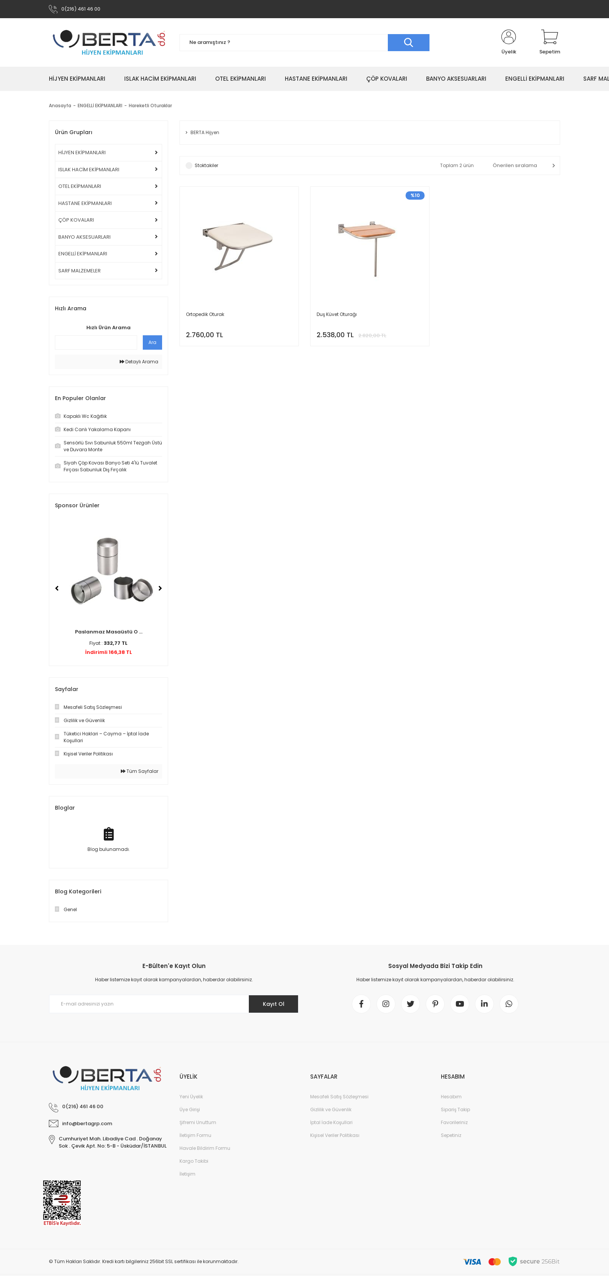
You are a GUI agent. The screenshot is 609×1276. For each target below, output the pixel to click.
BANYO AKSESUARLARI (84, 237)
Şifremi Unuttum (198, 1122)
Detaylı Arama (139, 361)
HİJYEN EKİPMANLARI (82, 152)
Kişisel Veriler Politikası (334, 1135)
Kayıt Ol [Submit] (273, 1004)
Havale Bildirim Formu (205, 1148)
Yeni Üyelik (191, 1096)
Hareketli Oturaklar (150, 105)
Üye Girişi (190, 1109)
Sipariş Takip (455, 1109)
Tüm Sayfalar (139, 771)
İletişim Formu (195, 1135)
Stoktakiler (206, 165)
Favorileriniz (454, 1122)
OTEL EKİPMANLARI (79, 186)
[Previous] (57, 588)
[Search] (304, 42)
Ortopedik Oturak (205, 314)
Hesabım (451, 1096)
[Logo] (108, 42)
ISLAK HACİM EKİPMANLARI (88, 169)
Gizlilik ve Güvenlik (330, 1109)
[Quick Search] (96, 342)
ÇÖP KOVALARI (76, 220)
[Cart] (549, 42)
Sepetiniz (451, 1135)
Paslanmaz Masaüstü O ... (108, 631)
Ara (152, 342)
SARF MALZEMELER (79, 270)
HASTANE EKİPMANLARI (85, 203)
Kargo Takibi (194, 1161)
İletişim (187, 1174)
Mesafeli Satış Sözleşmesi (339, 1096)
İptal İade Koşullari (331, 1122)
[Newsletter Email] (174, 1004)
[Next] (160, 588)
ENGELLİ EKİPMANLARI (82, 253)
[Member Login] (509, 42)
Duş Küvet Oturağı (337, 314)
